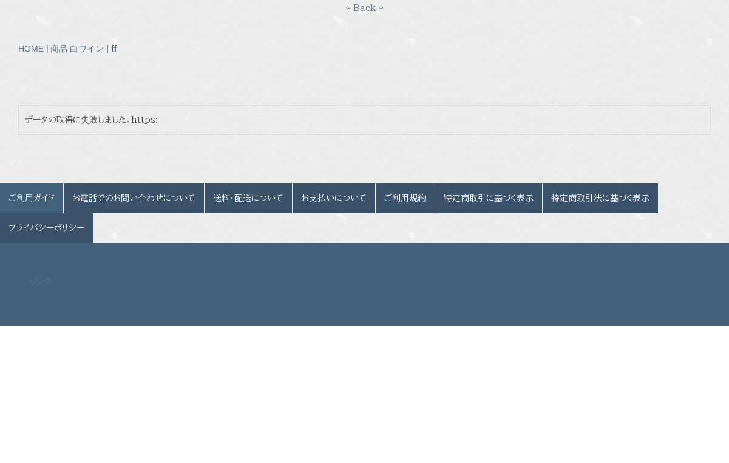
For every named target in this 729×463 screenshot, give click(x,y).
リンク (41, 281)
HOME (31, 48)
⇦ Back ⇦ (364, 8)
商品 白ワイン (77, 48)
